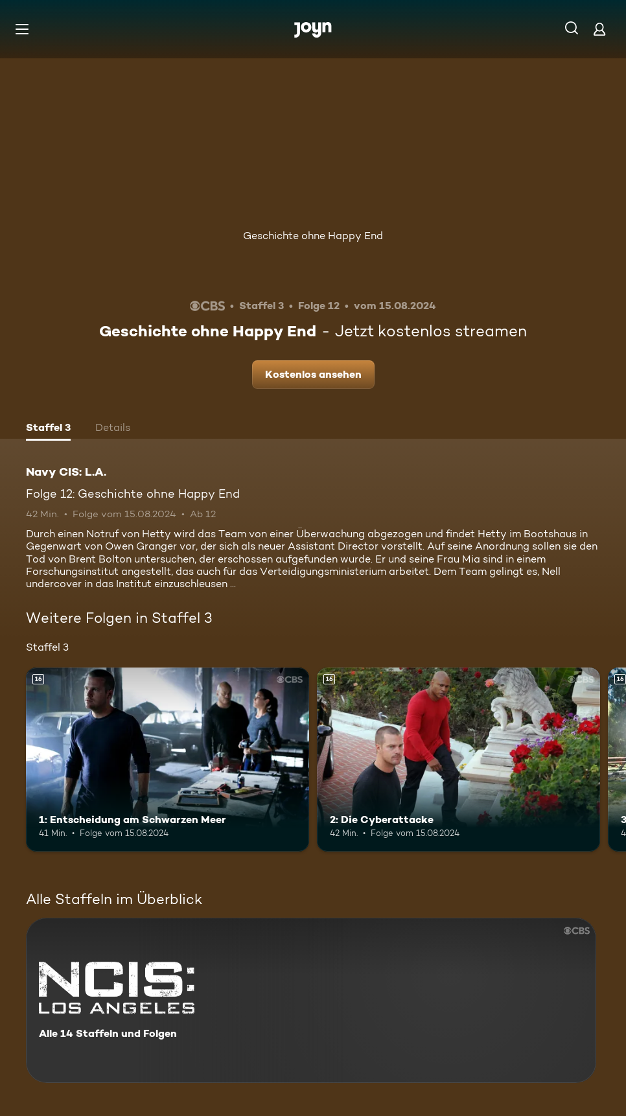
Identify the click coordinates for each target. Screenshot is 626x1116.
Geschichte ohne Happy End (313, 235)
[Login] (599, 28)
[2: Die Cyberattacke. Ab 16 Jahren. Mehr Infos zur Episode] (458, 760)
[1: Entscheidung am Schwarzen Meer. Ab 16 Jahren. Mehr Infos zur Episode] (167, 760)
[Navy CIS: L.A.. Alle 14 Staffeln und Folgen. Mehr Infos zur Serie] (311, 1000)
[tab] (48, 429)
